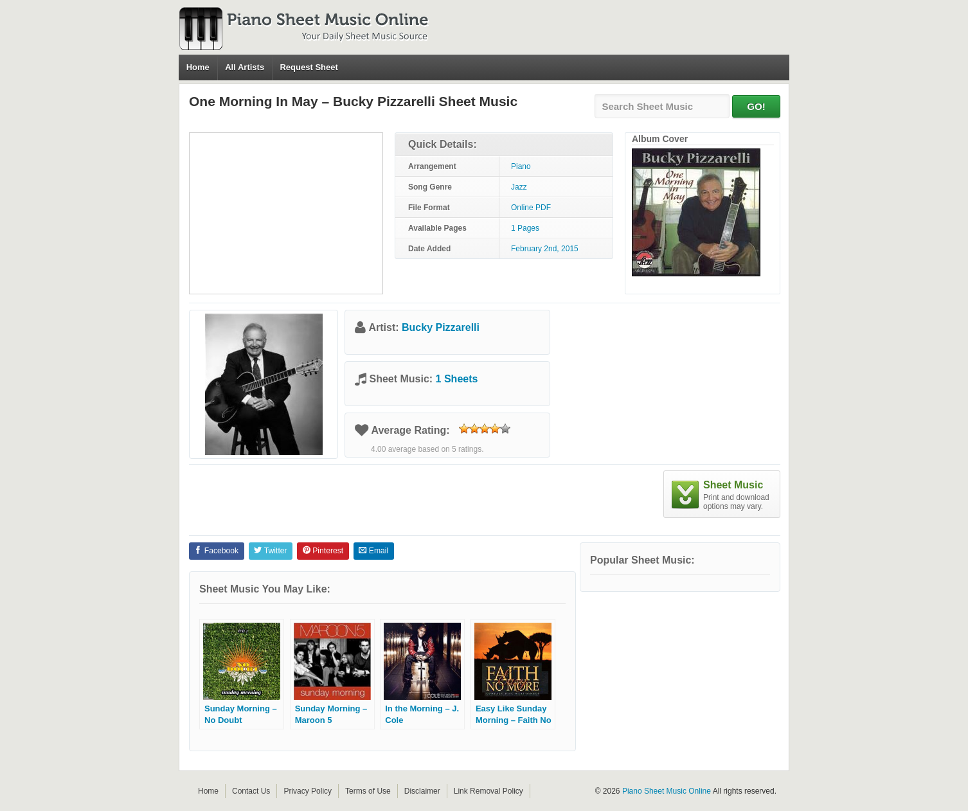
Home (198, 67)
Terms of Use (368, 791)
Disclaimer (422, 791)
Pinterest (323, 550)
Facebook (216, 550)
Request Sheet (308, 67)
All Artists (244, 67)
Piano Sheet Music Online (666, 791)
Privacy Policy (307, 791)
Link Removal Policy (488, 791)
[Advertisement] (286, 213)
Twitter (270, 550)
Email (373, 550)
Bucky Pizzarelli (441, 327)
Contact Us (251, 791)
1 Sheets (457, 378)
